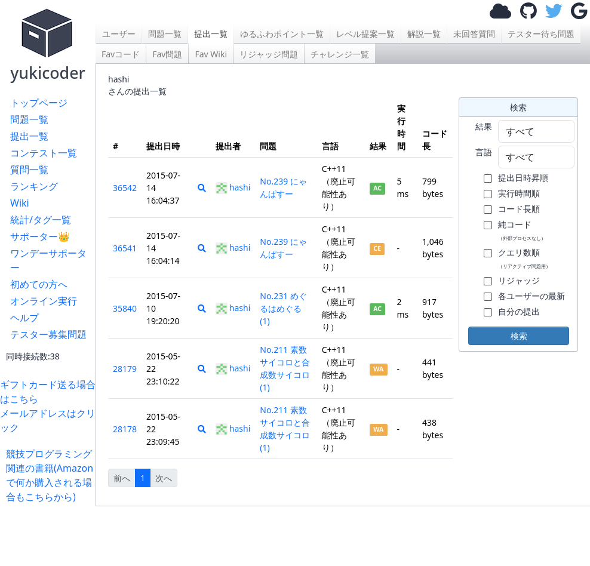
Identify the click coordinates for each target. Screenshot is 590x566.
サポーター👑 (40, 236)
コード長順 (519, 208)
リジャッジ (519, 280)
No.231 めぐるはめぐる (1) (283, 308)
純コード (522, 230)
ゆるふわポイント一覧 (282, 33)
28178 (125, 429)
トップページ (38, 102)
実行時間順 (519, 193)
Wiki (19, 203)
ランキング (34, 186)
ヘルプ (24, 317)
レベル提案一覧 (365, 33)
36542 (125, 187)
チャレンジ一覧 (340, 54)
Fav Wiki (211, 54)
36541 (125, 248)
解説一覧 (424, 33)
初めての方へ (38, 284)
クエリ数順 (524, 258)
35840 (125, 308)
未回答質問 (474, 33)
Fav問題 (167, 54)
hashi (233, 187)
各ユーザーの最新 (531, 296)
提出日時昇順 (523, 177)
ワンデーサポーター (48, 260)
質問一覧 (29, 169)
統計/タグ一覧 (40, 219)
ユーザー (119, 33)
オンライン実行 (43, 300)
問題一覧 (29, 119)
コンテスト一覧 (43, 152)
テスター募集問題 (48, 334)
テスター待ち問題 (541, 33)
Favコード (121, 54)
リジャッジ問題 (268, 54)
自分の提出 (519, 311)
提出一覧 (29, 136)
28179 (125, 368)
